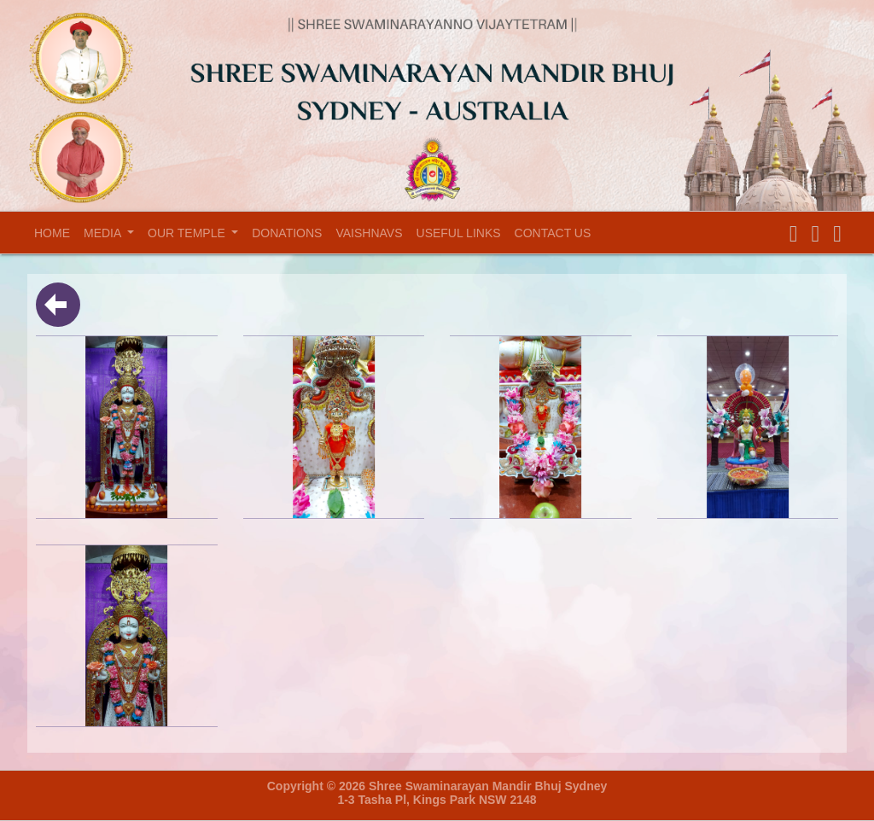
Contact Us (553, 233)
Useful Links (459, 233)
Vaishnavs (368, 233)
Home (55, 232)
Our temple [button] (188, 233)
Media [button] (104, 233)
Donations (287, 233)
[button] (794, 234)
